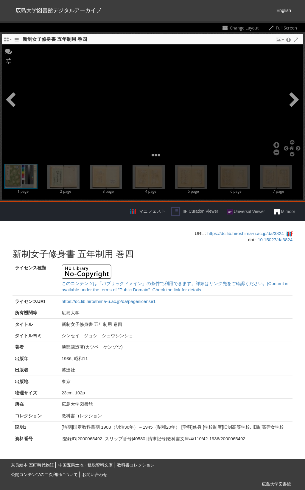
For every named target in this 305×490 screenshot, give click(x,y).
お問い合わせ (94, 474)
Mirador (284, 211)
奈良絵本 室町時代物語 (32, 465)
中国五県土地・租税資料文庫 (85, 465)
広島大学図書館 (276, 484)
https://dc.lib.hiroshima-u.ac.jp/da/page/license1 (109, 301)
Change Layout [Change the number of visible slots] (240, 28)
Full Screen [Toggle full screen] (282, 28)
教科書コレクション (136, 465)
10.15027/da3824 (275, 239)
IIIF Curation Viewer (194, 211)
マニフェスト (152, 211)
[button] (8, 51)
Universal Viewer (246, 211)
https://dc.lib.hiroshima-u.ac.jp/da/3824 (245, 233)
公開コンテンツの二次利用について (44, 474)
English (283, 10)
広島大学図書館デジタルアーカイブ (58, 10)
